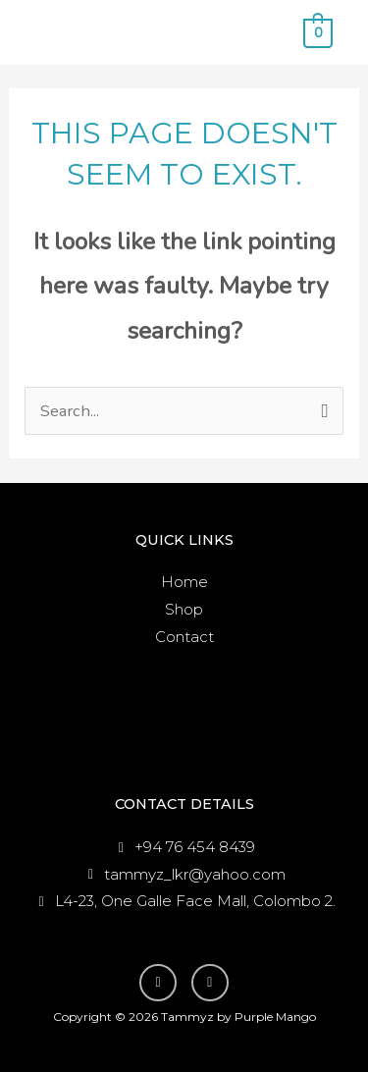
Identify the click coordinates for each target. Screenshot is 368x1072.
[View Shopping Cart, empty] (318, 32)
